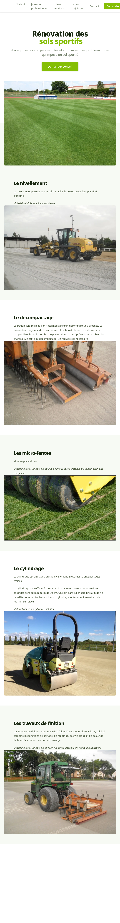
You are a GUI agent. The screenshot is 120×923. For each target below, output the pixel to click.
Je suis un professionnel (39, 6)
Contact (94, 6)
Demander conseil (60, 66)
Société (20, 4)
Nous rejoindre (78, 6)
